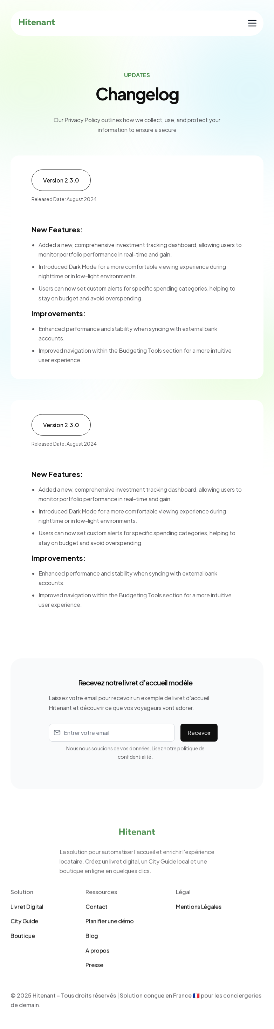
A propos (97, 977)
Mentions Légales (198, 933)
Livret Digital (27, 933)
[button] (252, 23)
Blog (91, 962)
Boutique (23, 962)
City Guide (24, 948)
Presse (94, 992)
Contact (96, 933)
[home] (37, 23)
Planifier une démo (109, 948)
